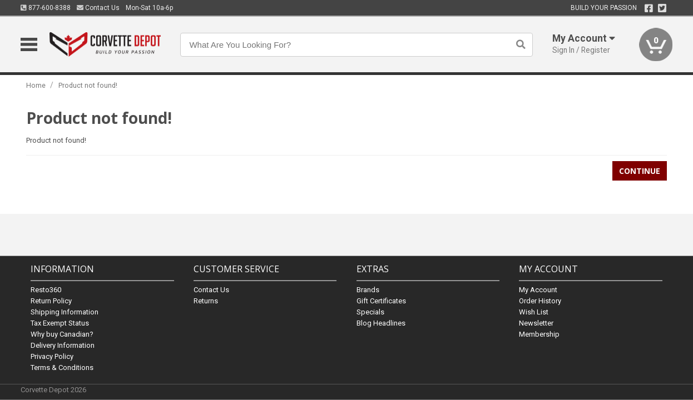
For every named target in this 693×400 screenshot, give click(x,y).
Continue (639, 171)
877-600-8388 (46, 8)
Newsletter (536, 322)
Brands (368, 289)
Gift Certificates (381, 300)
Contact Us (98, 8)
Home (36, 85)
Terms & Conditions (62, 367)
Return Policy (51, 300)
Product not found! (87, 85)
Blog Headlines (381, 322)
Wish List (533, 311)
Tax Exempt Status (60, 322)
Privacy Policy (52, 356)
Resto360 (46, 289)
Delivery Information (63, 345)
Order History (540, 300)
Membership (539, 333)
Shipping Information (64, 311)
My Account (538, 289)
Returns (206, 300)
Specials (370, 311)
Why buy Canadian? (62, 333)
